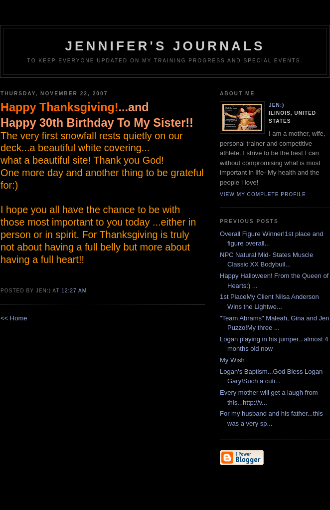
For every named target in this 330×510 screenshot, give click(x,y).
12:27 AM (74, 290)
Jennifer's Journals (165, 45)
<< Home (13, 318)
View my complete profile (263, 194)
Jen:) (277, 105)
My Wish (232, 360)
